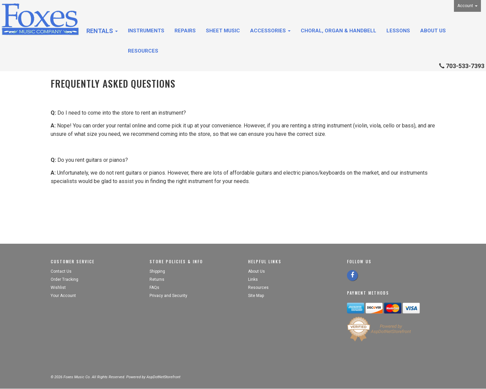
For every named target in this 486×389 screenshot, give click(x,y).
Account (467, 5)
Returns (157, 279)
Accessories (270, 31)
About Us (433, 31)
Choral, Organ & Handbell (338, 31)
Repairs (185, 31)
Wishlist (58, 287)
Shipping (157, 271)
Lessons (398, 31)
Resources (143, 51)
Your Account (63, 295)
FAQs (154, 287)
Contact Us (61, 271)
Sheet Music (223, 31)
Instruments (146, 31)
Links (253, 279)
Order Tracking (64, 279)
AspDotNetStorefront (163, 377)
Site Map (256, 295)
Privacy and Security (169, 295)
